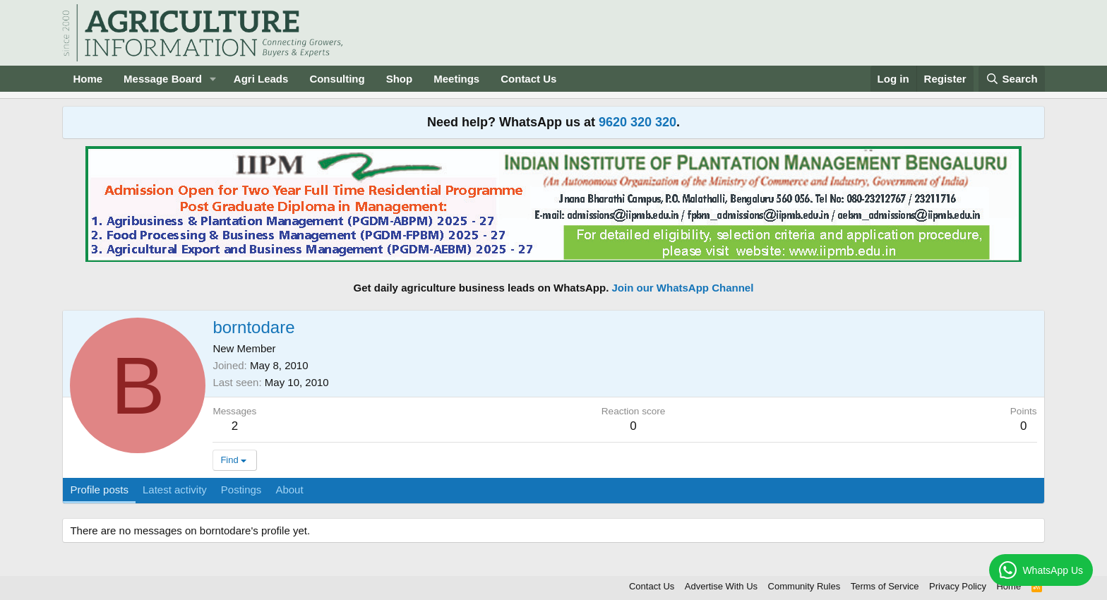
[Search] (1012, 79)
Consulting (336, 79)
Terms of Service (885, 586)
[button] (213, 79)
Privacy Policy (957, 586)
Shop (399, 79)
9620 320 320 (637, 122)
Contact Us (528, 79)
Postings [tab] (241, 490)
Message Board (163, 79)
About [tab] (289, 490)
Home (87, 79)
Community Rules (804, 586)
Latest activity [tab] (175, 490)
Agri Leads (261, 79)
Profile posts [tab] (99, 490)
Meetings (456, 79)
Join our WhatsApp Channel (683, 288)
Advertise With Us (721, 586)
